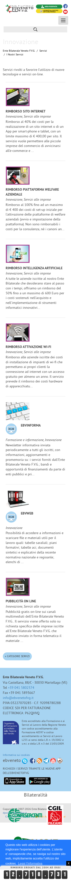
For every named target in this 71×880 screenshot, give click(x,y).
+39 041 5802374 (21, 687)
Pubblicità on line (21, 601)
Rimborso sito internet (25, 111)
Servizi (43, 50)
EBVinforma (31, 426)
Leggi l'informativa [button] (30, 863)
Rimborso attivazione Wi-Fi (28, 347)
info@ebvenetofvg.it (18, 698)
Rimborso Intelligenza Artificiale (34, 268)
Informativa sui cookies (16, 755)
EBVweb (27, 513)
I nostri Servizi (14, 54)
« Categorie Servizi (17, 656)
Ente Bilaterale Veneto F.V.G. (19, 50)
